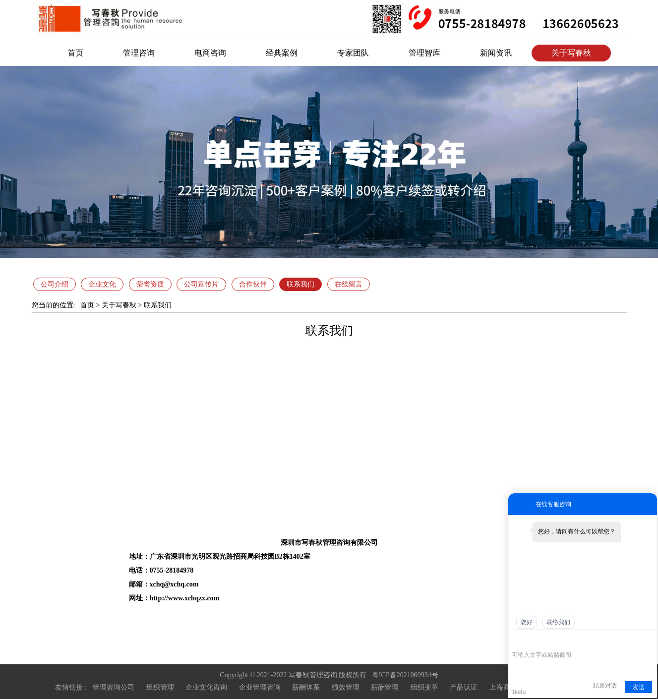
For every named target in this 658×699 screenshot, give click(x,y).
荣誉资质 (150, 284)
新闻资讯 (496, 53)
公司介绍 (54, 284)
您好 (527, 622)
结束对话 (605, 685)
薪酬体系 (306, 687)
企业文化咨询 (206, 687)
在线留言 (348, 284)
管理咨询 (139, 53)
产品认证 (464, 687)
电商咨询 (210, 53)
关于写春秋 (571, 53)
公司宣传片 (201, 284)
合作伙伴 (253, 284)
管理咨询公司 (113, 687)
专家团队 (353, 53)
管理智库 (424, 53)
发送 (639, 687)
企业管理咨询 (260, 687)
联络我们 (558, 622)
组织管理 (160, 687)
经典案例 (282, 53)
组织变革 (424, 687)
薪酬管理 (385, 687)
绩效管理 (345, 687)
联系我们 (300, 284)
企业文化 (102, 284)
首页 (75, 53)
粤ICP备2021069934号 (405, 675)
